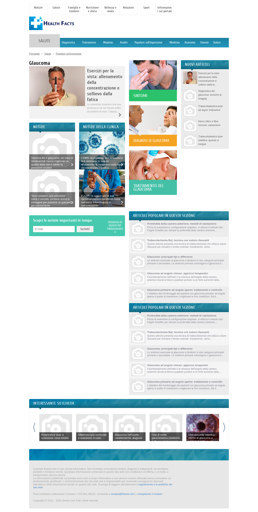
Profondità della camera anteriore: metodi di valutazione (181, 223)
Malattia (109, 42)
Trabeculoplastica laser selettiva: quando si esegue (210, 140)
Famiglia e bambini (74, 9)
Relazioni (128, 7)
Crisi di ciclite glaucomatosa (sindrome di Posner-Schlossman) (166, 438)
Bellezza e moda (110, 9)
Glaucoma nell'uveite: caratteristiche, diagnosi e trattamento (128, 438)
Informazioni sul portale (164, 9)
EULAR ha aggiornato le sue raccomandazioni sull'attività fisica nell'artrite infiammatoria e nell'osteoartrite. (100, 200)
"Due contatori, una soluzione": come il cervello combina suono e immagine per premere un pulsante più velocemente (51, 200)
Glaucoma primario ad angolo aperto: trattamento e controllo (184, 289)
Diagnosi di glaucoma (151, 140)
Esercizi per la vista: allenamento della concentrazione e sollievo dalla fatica (104, 85)
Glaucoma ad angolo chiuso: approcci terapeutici (177, 273)
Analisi (125, 42)
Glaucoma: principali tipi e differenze (170, 256)
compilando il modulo (150, 493)
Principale (34, 53)
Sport (146, 7)
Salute (56, 7)
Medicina (175, 42)
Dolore (217, 42)
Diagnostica (69, 42)
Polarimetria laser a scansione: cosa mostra (55, 436)
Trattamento (90, 42)
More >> (104, 115)
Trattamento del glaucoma (148, 187)
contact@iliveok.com (123, 493)
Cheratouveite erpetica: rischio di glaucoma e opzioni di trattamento (201, 438)
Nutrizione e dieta (92, 9)
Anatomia (190, 42)
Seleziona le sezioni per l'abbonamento (115, 226)
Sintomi (204, 42)
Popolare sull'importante (150, 42)
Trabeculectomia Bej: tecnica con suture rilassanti (178, 240)
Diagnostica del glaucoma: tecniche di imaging (209, 95)
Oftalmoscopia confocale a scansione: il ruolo (92, 436)
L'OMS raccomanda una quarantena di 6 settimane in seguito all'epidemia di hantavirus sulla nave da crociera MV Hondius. (102, 162)
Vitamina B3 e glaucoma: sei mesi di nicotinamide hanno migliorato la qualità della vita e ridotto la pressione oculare (52, 162)
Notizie (38, 7)
